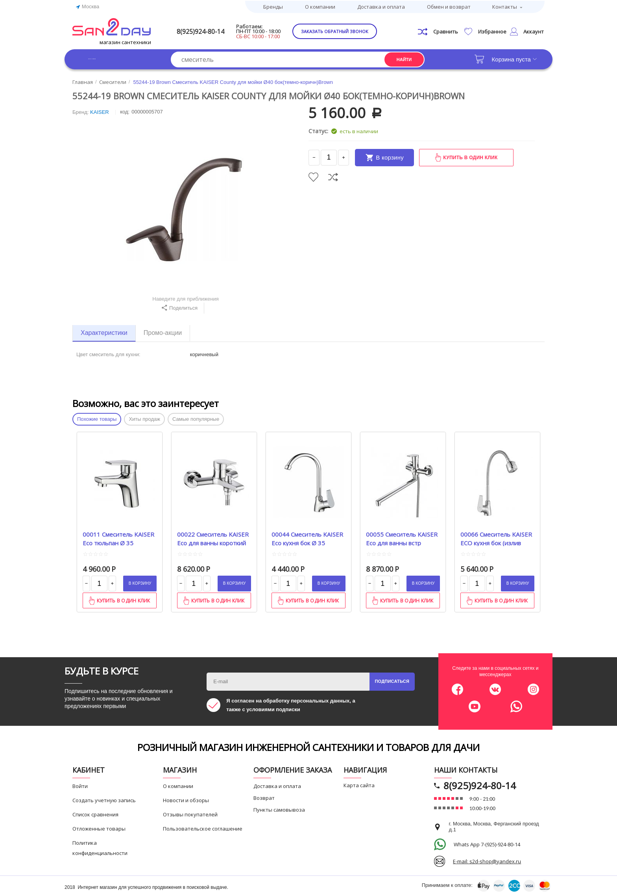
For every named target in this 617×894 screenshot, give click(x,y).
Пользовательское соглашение (202, 827)
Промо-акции (163, 331)
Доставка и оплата (381, 5)
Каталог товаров (112, 57)
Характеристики (104, 331)
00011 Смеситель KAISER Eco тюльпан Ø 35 (118, 537)
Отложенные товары (99, 827)
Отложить (313, 175)
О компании (320, 5)
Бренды (273, 5)
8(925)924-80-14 (213, 30)
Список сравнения (95, 812)
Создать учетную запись (104, 798)
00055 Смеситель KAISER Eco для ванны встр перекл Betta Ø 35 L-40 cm (402, 537)
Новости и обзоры (186, 798)
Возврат (264, 796)
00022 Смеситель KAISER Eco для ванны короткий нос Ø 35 (213, 537)
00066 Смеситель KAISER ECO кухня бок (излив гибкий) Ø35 (496, 537)
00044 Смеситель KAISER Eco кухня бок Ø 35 (307, 537)
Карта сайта (359, 783)
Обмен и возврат (449, 5)
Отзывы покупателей (190, 812)
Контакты (504, 5)
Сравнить (333, 175)
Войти (80, 784)
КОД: (124, 110)
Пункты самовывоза (279, 808)
